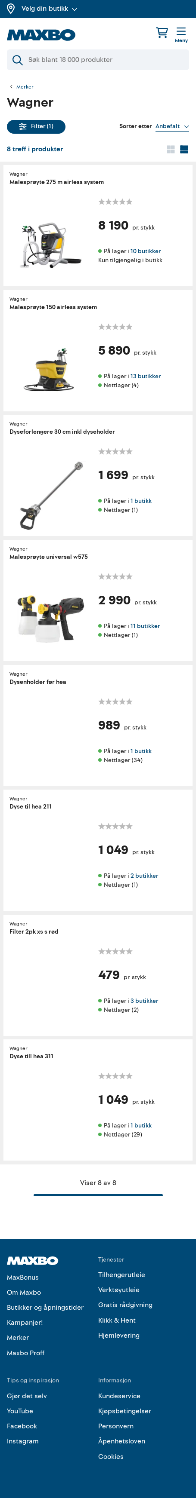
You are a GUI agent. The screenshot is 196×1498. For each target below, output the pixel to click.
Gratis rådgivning (125, 1305)
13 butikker (146, 376)
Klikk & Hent (117, 1320)
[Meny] (181, 35)
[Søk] (98, 59)
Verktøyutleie (119, 1290)
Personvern (116, 1426)
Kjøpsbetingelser (124, 1411)
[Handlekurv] (162, 32)
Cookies (111, 1456)
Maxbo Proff (25, 1353)
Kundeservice (119, 1396)
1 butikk (141, 501)
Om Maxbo (24, 1292)
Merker (25, 87)
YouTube (20, 1411)
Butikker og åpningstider (45, 1307)
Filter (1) (36, 126)
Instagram (23, 1441)
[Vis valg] (172, 126)
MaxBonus (23, 1277)
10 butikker (146, 251)
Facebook (22, 1426)
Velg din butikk (50, 8)
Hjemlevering (119, 1335)
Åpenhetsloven (121, 1441)
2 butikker (144, 876)
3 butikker (144, 1000)
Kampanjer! (25, 1322)
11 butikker (145, 626)
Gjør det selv (27, 1396)
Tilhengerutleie (121, 1275)
